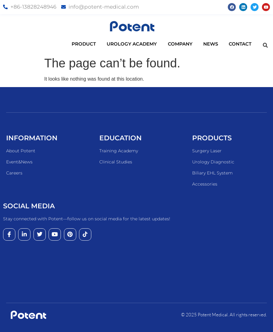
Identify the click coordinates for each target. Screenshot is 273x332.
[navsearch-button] (265, 45)
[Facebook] (9, 234)
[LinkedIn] (24, 234)
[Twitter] (40, 234)
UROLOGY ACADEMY (137, 44)
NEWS (216, 44)
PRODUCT (89, 44)
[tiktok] (85, 234)
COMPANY (185, 44)
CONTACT (240, 44)
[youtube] (55, 234)
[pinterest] (70, 234)
